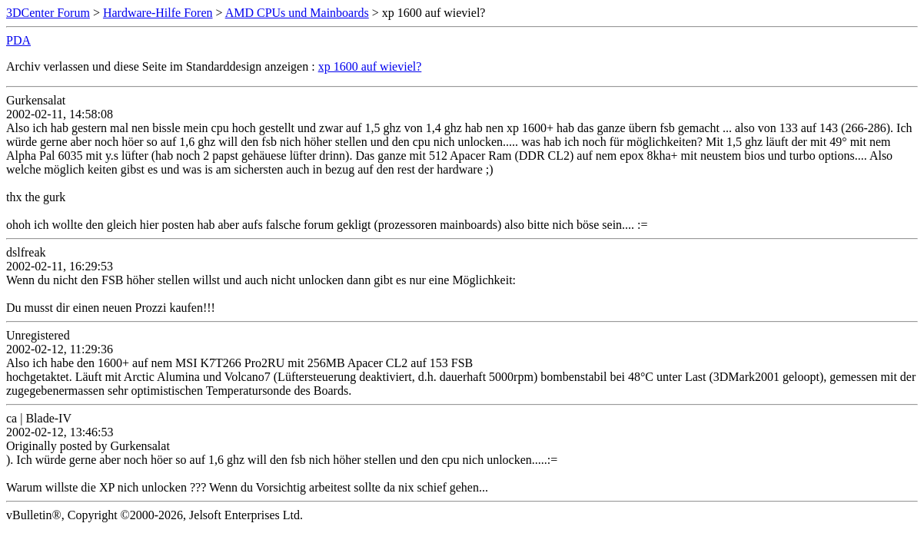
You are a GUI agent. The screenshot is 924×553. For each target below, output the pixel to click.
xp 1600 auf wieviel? (370, 66)
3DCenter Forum (48, 12)
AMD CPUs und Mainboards (297, 12)
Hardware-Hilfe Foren (158, 12)
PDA (18, 40)
